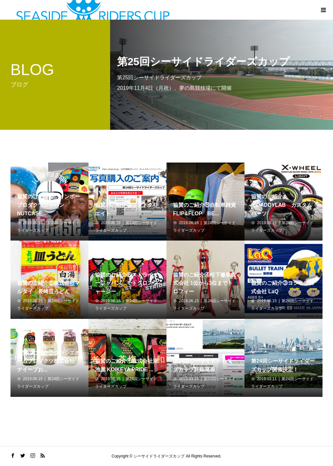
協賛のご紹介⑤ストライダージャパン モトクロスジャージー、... (126, 283)
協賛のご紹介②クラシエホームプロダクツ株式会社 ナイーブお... (48, 361)
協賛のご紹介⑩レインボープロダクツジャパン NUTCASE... (48, 205)
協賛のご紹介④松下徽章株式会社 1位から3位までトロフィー (204, 283)
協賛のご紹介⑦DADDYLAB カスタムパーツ (281, 205)
